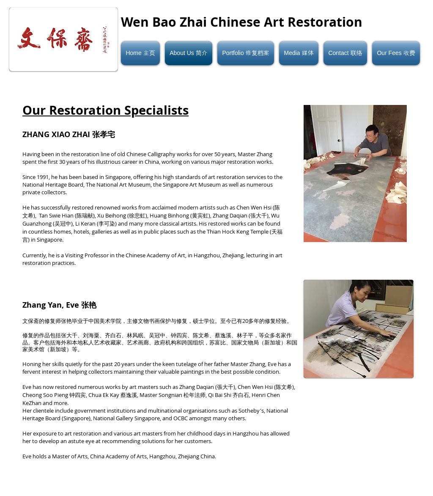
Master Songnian (162, 395)
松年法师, (196, 395)
